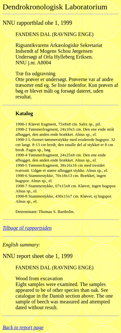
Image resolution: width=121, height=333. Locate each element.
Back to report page (23, 327)
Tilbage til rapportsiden (27, 228)
